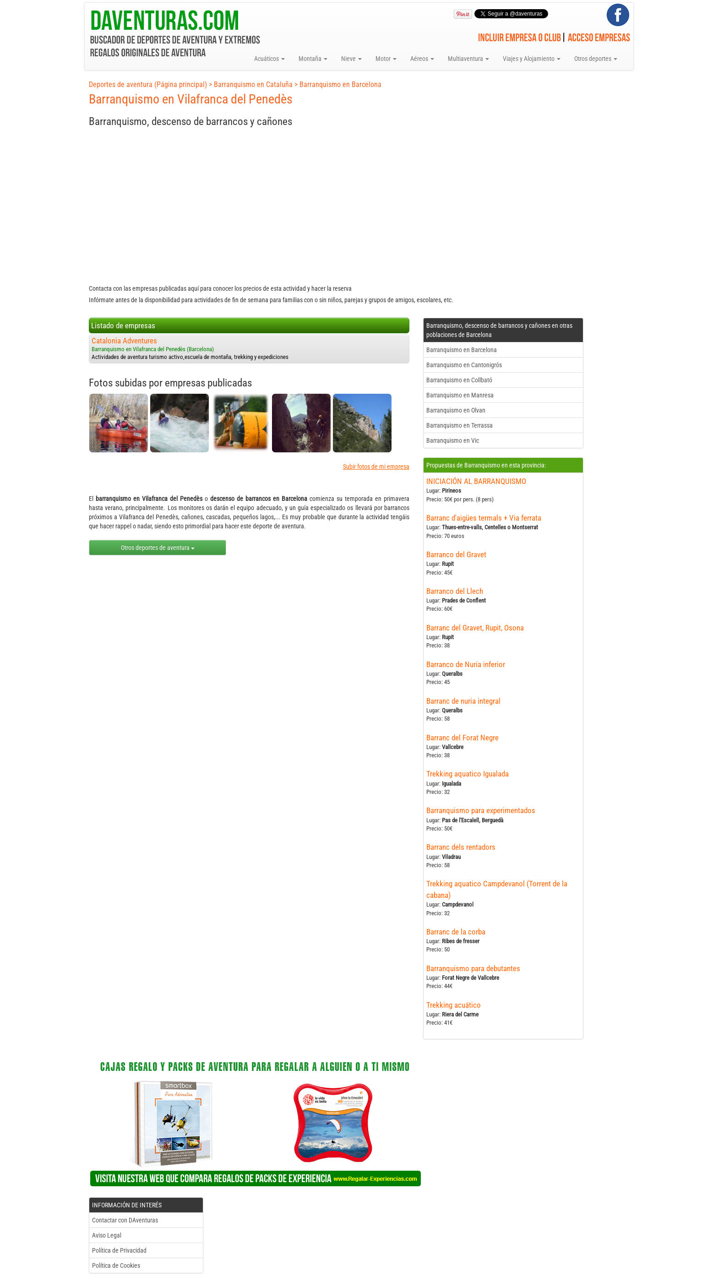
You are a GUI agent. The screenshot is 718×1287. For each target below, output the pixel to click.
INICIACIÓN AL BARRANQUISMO (476, 481)
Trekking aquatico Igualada (467, 773)
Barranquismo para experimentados (480, 810)
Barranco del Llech (454, 591)
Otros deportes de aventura (158, 547)
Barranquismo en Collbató (459, 380)
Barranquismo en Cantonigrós (464, 365)
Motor (386, 58)
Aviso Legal (106, 1235)
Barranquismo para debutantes (473, 968)
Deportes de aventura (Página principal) (148, 84)
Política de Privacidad (119, 1250)
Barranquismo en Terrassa (459, 425)
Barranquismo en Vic (452, 440)
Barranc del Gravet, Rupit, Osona (475, 627)
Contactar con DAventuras (125, 1220)
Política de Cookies (116, 1265)
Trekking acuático (453, 1005)
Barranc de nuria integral (463, 701)
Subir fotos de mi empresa (376, 466)
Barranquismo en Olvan (455, 410)
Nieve (351, 58)
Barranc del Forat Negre (462, 737)
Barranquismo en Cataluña (253, 84)
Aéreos (422, 58)
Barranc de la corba (455, 931)
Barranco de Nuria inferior (465, 664)
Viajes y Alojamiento (531, 58)
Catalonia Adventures (124, 340)
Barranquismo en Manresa (460, 395)
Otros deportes (595, 58)
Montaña (313, 58)
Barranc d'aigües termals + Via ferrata (483, 517)
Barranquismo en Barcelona (340, 84)
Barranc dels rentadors (460, 847)
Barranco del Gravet (456, 554)
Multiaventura (468, 58)
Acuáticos (269, 58)
